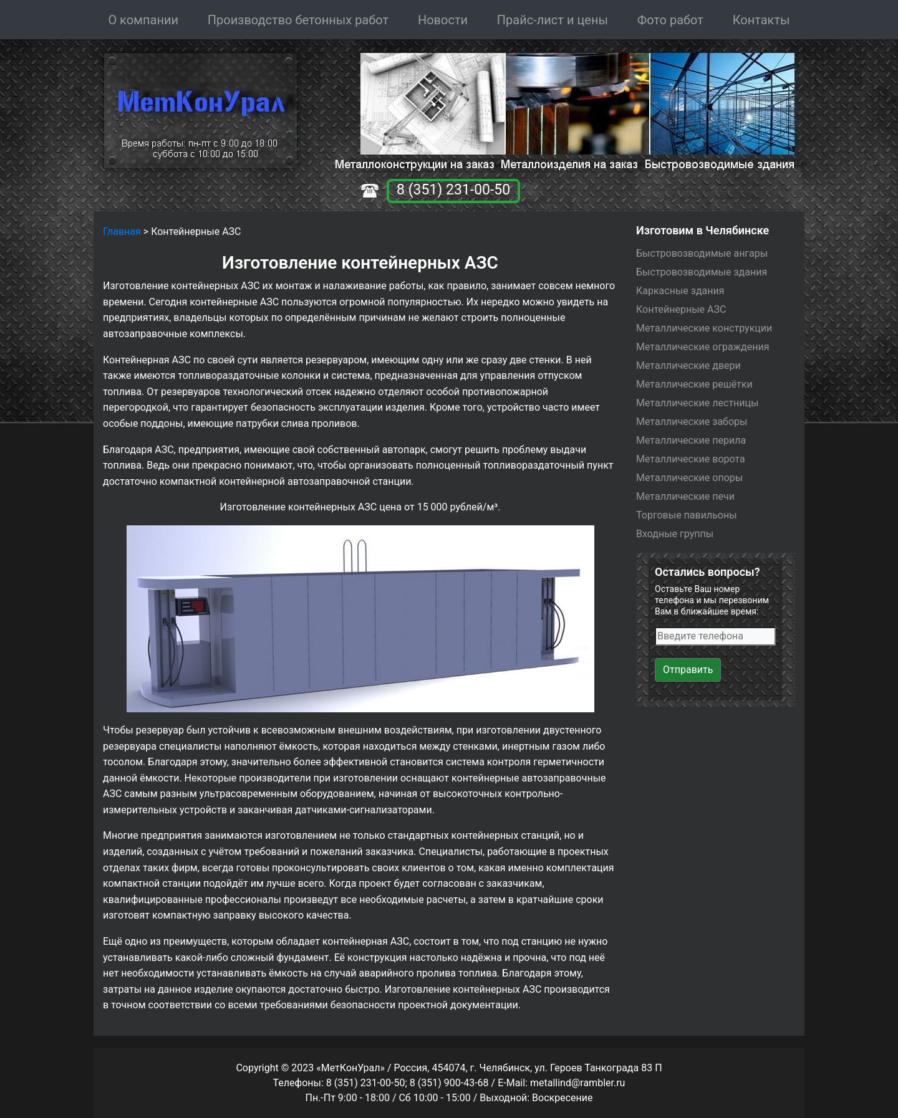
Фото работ (670, 19)
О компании (143, 19)
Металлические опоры (689, 478)
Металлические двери (688, 365)
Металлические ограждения (702, 347)
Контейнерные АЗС (681, 309)
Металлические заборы (691, 422)
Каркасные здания (680, 291)
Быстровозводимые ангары (702, 253)
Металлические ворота (690, 459)
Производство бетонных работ (298, 19)
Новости (443, 19)
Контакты (761, 19)
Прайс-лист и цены (552, 19)
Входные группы (674, 534)
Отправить (688, 670)
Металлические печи (685, 496)
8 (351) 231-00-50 (453, 189)
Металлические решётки (694, 384)
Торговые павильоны (686, 515)
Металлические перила (691, 440)
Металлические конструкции (704, 328)
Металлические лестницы (697, 403)
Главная (122, 231)
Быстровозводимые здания (701, 272)
